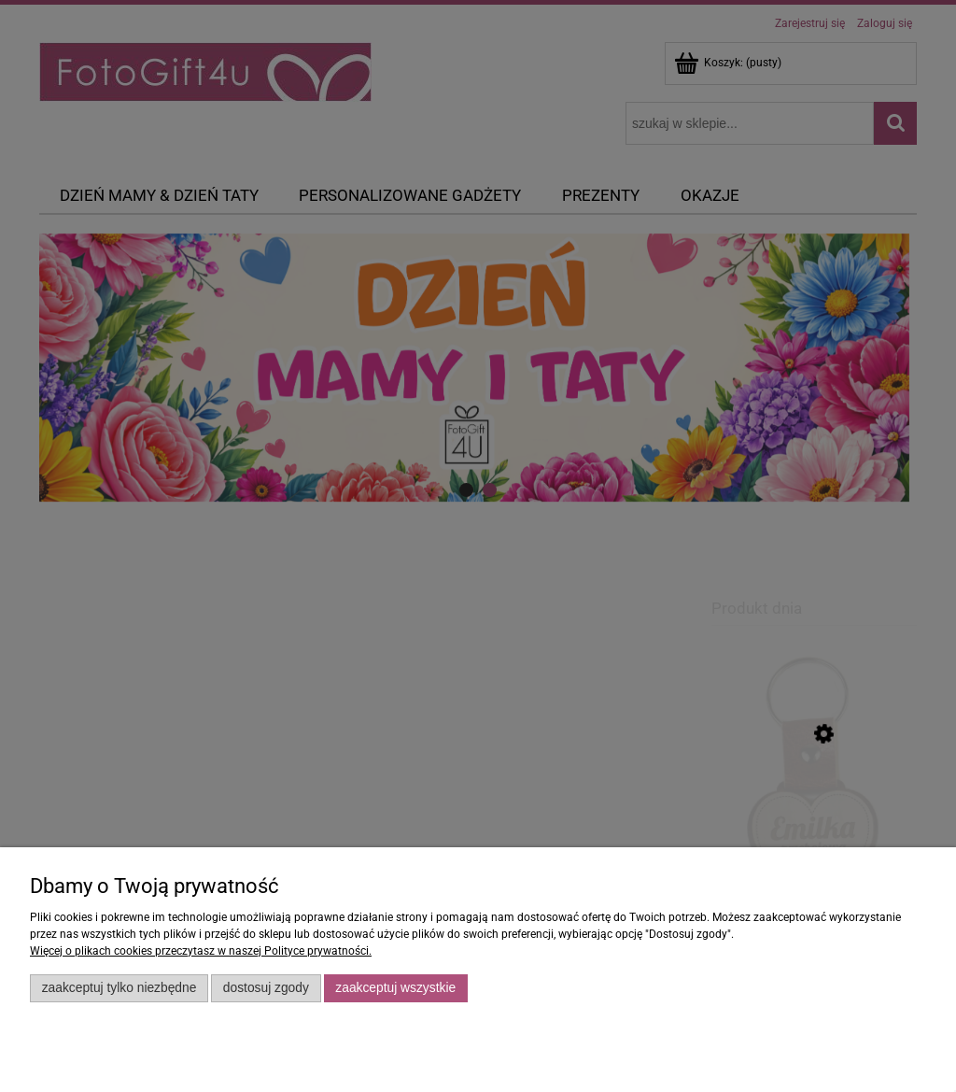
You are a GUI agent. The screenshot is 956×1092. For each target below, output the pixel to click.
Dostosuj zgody (266, 988)
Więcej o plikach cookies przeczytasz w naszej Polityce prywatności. (201, 950)
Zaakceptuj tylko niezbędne (119, 988)
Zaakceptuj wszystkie (395, 988)
